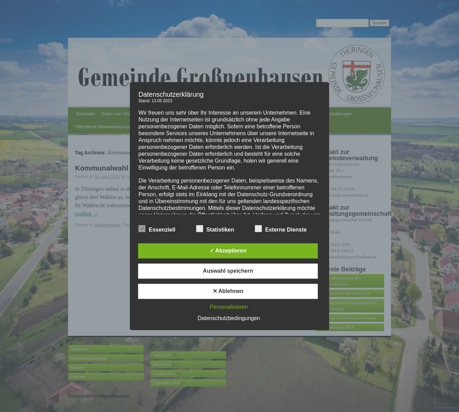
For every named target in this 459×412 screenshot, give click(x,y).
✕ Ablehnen (228, 291)
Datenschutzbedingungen (229, 318)
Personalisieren (229, 307)
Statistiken (215, 229)
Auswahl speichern (228, 271)
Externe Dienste (281, 229)
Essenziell (156, 229)
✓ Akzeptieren (228, 251)
